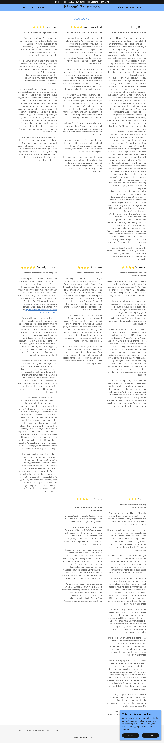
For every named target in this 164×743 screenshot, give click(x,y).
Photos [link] (32, 7)
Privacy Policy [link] (85, 737)
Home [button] (75, 737)
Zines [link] (120, 7)
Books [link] (41, 7)
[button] (140, 7)
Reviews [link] (130, 7)
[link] (82, 7)
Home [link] (22, 7)
